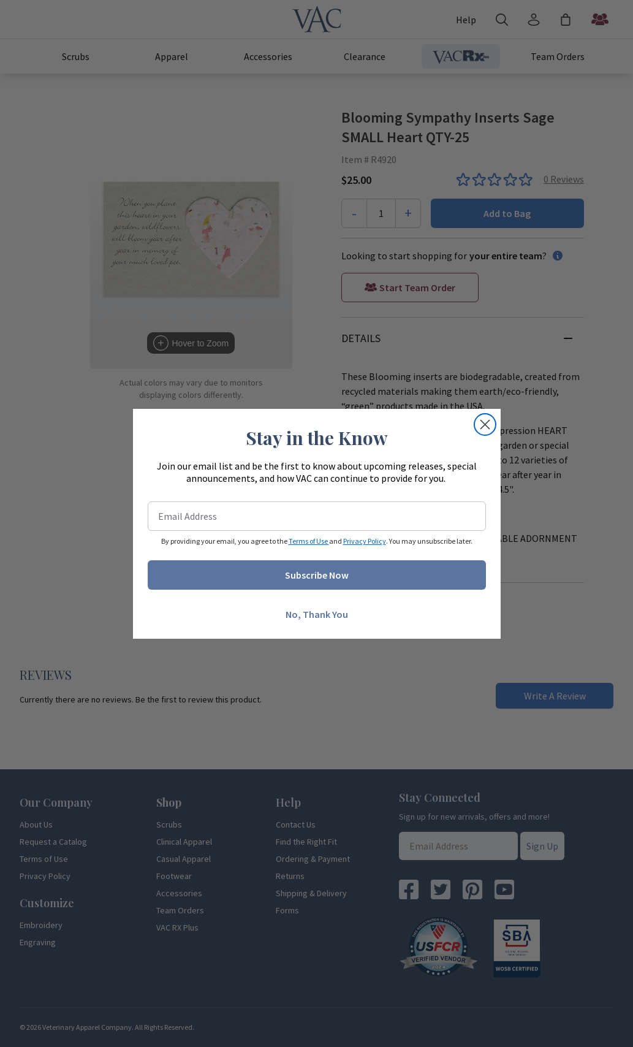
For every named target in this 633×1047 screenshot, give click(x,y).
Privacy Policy (364, 541)
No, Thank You (317, 614)
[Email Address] (317, 516)
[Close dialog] (485, 424)
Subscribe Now (317, 575)
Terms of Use (309, 541)
